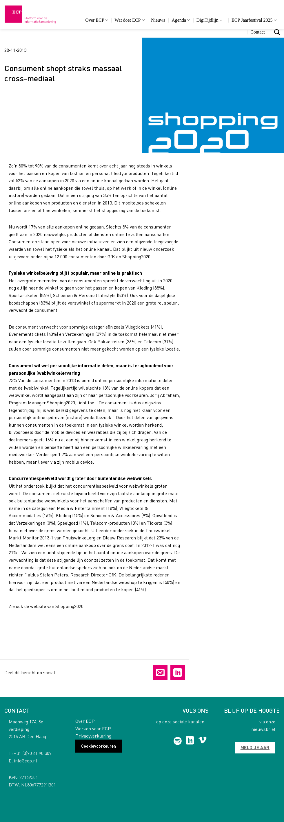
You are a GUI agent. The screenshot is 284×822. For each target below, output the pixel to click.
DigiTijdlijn (209, 20)
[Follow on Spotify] (177, 741)
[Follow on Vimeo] (202, 741)
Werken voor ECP (93, 728)
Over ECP (96, 20)
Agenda (181, 20)
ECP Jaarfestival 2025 (254, 20)
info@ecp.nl (25, 761)
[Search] (277, 32)
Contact (257, 32)
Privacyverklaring (93, 736)
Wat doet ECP (129, 20)
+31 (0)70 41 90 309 (33, 753)
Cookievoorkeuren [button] (98, 746)
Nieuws (158, 20)
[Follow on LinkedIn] (190, 741)
